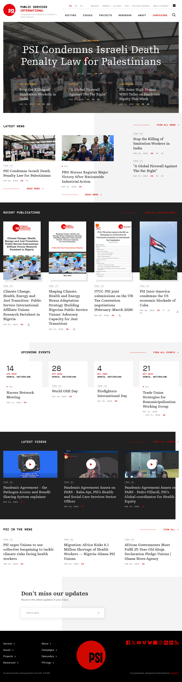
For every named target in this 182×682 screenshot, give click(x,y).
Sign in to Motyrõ (160, 6)
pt (163, 310)
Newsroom (125, 15)
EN (70, 6)
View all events (164, 352)
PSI (65, 166)
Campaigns (160, 15)
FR (76, 6)
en (95, 74)
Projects (105, 15)
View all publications (159, 213)
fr (101, 74)
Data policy (48, 656)
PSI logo (47, 662)
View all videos (164, 442)
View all (169, 530)
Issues (88, 15)
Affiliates (106, 6)
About (142, 15)
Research (95, 6)
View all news (166, 125)
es (48, 104)
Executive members (141, 6)
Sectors (70, 15)
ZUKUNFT (174, 673)
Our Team (117, 6)
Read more (33, 189)
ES (81, 6)
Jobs (127, 6)
